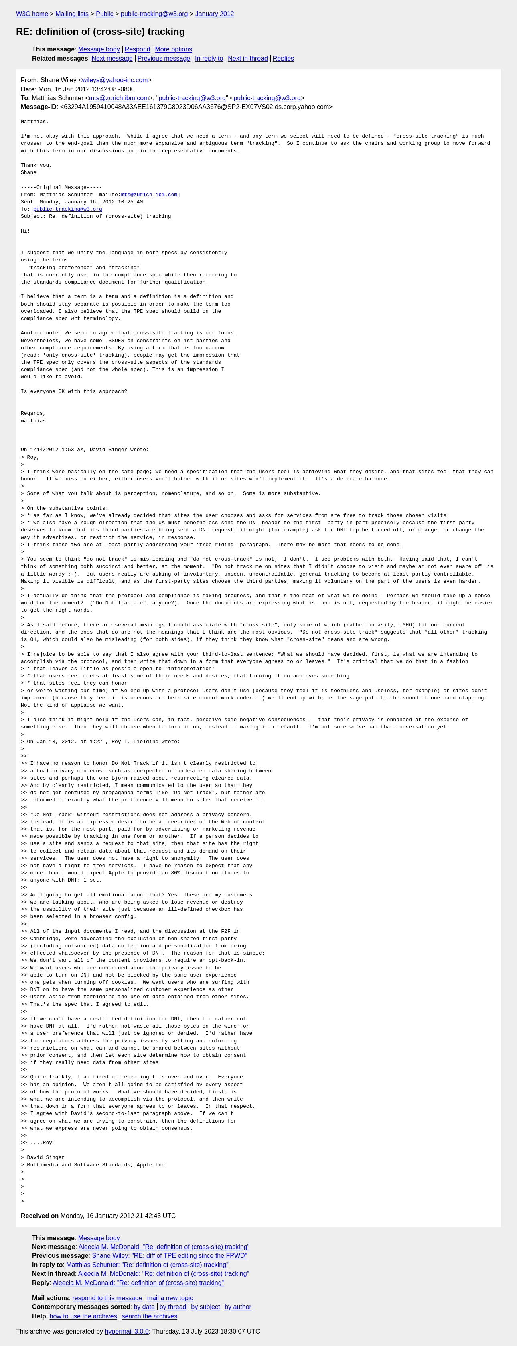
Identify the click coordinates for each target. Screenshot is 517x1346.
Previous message (164, 58)
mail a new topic (170, 1298)
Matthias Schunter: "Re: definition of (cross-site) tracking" (147, 1264)
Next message (112, 58)
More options (174, 49)
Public (105, 13)
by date (144, 1306)
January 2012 (214, 13)
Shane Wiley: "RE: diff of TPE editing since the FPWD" (169, 1255)
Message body (99, 49)
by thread (173, 1306)
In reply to (209, 58)
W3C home (32, 13)
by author (238, 1306)
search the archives (150, 1316)
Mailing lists (72, 13)
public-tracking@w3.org (154, 13)
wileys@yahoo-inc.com (115, 80)
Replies (283, 58)
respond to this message (107, 1298)
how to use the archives (83, 1316)
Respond (137, 49)
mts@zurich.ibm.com (119, 98)
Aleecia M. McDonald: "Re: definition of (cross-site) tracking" (164, 1246)
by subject (205, 1306)
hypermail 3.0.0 (126, 1331)
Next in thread (248, 58)
